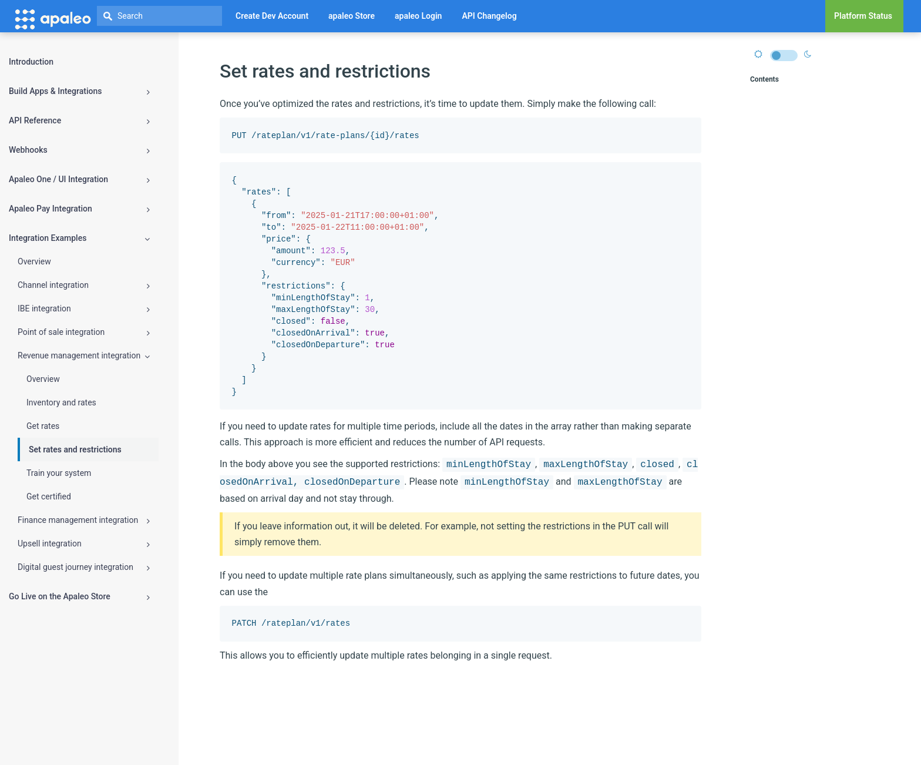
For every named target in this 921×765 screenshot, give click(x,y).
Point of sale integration (84, 332)
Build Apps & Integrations (79, 91)
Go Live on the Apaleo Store (79, 597)
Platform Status (863, 16)
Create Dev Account (272, 16)
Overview (34, 261)
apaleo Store (351, 16)
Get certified (48, 496)
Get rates (42, 426)
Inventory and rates (61, 402)
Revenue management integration (84, 356)
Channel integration (84, 285)
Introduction (31, 61)
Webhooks (79, 150)
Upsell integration (84, 544)
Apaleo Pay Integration (79, 209)
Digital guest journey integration (84, 567)
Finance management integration (84, 520)
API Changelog (489, 16)
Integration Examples (79, 238)
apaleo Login (418, 16)
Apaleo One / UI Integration (79, 179)
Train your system (58, 473)
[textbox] (159, 16)
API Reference (79, 121)
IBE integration (84, 309)
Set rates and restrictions (75, 449)
